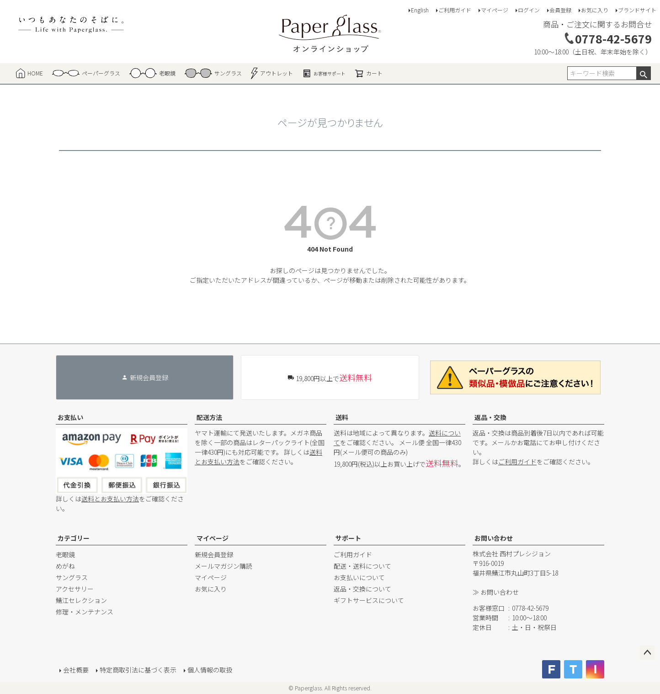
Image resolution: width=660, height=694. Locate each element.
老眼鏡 (65, 554)
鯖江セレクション (81, 600)
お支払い (70, 417)
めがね (65, 565)
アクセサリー (75, 588)
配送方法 (209, 417)
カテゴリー (74, 538)
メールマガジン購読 (223, 565)
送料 (341, 417)
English (420, 10)
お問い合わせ (493, 538)
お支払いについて (359, 577)
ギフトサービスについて (369, 600)
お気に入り (594, 10)
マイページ (494, 10)
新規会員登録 (214, 554)
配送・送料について (362, 565)
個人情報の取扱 (209, 669)
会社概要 (76, 669)
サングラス (72, 577)
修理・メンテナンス (84, 611)
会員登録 (560, 10)
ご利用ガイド (454, 10)
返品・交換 (490, 417)
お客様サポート (324, 73)
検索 (643, 73)
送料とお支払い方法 (110, 498)
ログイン (529, 10)
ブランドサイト (637, 10)
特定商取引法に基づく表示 (138, 669)
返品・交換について (362, 588)
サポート (348, 538)
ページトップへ (647, 653)
